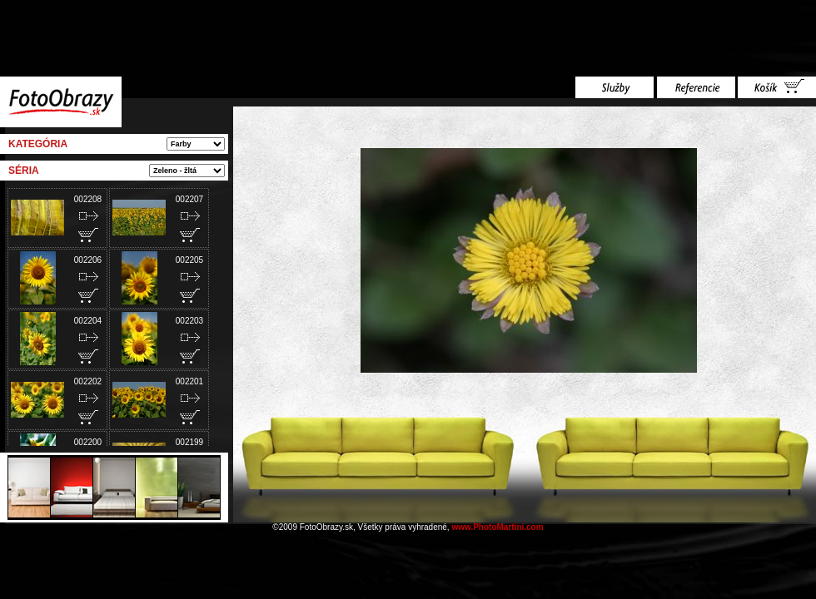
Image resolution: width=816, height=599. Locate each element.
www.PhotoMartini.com (497, 527)
